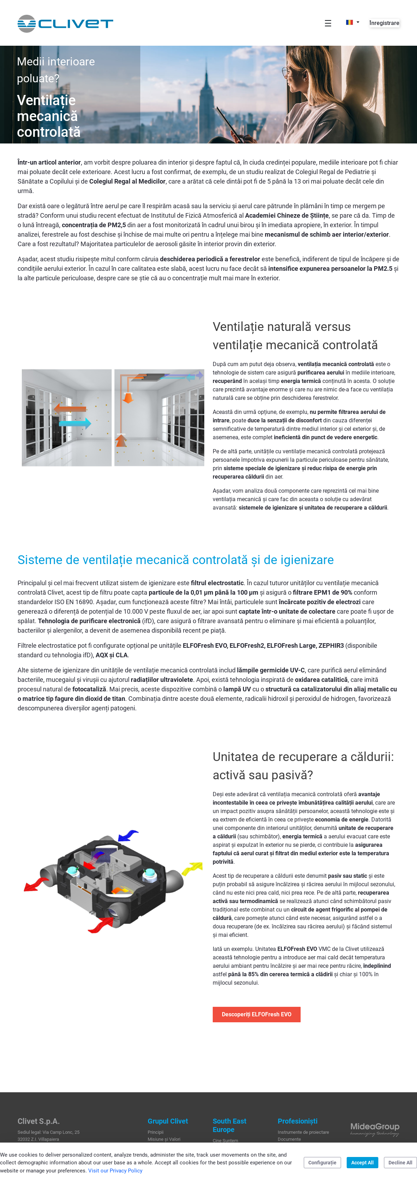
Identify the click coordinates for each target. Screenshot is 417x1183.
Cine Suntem (225, 1140)
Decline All (400, 1162)
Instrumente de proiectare (303, 1132)
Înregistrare (384, 23)
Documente (289, 1139)
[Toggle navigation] (328, 23)
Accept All (362, 1162)
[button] (352, 22)
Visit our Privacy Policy (115, 1171)
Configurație (322, 1162)
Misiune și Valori (164, 1139)
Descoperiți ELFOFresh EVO (256, 1014)
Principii (155, 1132)
